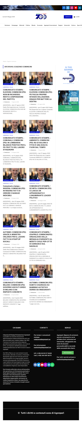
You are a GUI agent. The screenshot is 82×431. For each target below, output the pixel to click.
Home (4, 61)
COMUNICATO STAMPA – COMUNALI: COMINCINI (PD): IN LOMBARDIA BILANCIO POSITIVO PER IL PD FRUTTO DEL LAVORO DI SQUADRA (14, 144)
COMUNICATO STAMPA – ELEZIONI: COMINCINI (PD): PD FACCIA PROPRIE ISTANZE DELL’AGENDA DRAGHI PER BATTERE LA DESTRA (40, 96)
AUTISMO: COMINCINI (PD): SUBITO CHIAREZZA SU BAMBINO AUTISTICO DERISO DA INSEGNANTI (41, 286)
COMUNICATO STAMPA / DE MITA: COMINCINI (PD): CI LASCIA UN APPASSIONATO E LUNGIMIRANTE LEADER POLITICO (40, 192)
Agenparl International (50, 25)
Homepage (15, 25)
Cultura (73, 25)
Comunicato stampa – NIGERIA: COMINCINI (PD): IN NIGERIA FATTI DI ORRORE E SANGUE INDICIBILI (14, 191)
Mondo (33, 25)
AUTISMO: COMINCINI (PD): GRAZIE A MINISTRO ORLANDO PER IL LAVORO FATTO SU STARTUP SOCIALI (14, 237)
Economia (39, 25)
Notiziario (7, 25)
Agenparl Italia (8, 84)
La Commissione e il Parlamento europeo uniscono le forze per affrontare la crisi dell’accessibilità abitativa (20, 8)
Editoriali (21, 25)
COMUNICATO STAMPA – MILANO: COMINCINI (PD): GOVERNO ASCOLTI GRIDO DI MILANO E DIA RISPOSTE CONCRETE (14, 287)
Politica (28, 25)
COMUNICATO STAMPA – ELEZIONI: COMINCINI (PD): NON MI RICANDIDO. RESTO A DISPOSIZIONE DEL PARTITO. (14, 94)
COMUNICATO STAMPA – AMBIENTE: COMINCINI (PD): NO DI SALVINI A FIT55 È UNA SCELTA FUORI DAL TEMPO (39, 142)
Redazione (7, 102)
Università (67, 25)
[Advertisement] (41, 46)
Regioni (60, 25)
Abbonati (68, 16)
